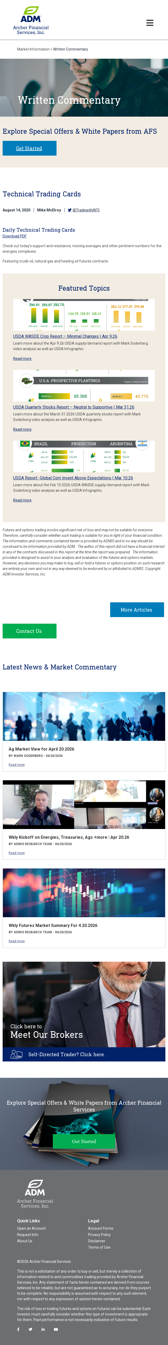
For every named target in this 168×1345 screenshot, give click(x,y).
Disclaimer (96, 1241)
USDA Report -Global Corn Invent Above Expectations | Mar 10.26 (73, 477)
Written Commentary (70, 49)
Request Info (27, 1235)
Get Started (29, 148)
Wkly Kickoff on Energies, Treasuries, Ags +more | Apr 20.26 (69, 837)
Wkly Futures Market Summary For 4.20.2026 (53, 925)
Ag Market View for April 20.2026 (41, 749)
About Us (24, 1241)
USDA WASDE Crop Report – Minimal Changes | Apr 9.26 (65, 336)
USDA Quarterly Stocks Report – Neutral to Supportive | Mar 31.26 (73, 407)
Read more (22, 358)
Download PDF (15, 236)
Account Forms (100, 1228)
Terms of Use (99, 1247)
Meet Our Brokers (47, 1031)
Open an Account (31, 1228)
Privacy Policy (99, 1235)
